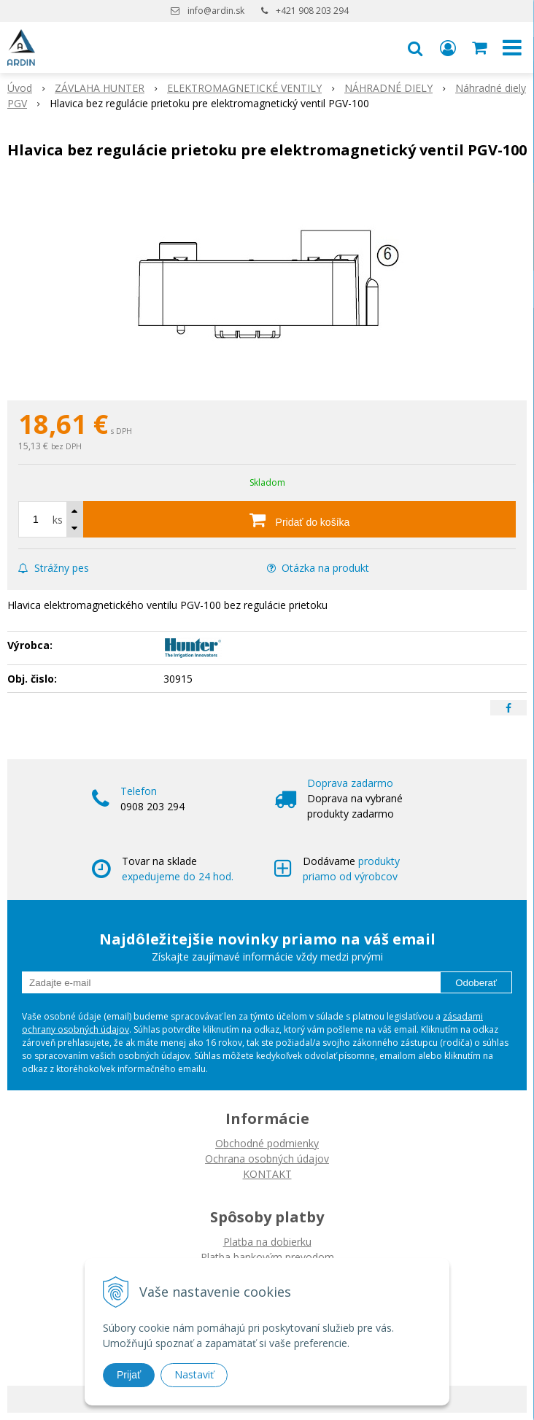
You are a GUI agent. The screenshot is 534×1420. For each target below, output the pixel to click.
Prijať (129, 1375)
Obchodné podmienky (267, 1143)
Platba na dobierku (267, 1242)
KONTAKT (267, 1174)
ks (58, 520)
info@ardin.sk (215, 10)
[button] (415, 47)
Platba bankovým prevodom (267, 1257)
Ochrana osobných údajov (267, 1158)
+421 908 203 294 (312, 10)
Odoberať (476, 982)
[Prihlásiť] (448, 47)
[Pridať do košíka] (299, 519)
